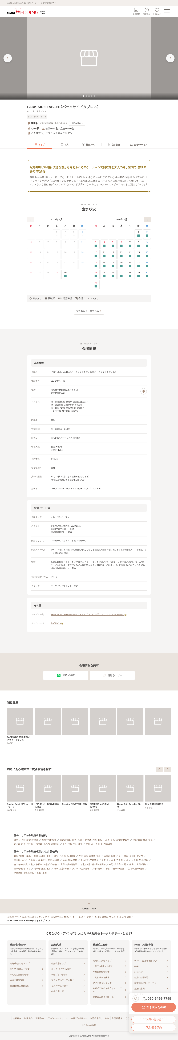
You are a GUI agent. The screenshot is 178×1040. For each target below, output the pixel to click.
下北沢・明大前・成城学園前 (93, 864)
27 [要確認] (121, 274)
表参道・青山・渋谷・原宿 (71, 840)
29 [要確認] (138, 274)
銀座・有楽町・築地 (22, 856)
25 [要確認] (104, 274)
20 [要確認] (121, 264)
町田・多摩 (42, 873)
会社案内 (17, 1018)
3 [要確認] (95, 244)
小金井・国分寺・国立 (114, 868)
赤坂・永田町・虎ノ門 (133, 856)
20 (39, 264)
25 (82, 264)
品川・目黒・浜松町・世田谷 (117, 840)
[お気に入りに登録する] (135, 998)
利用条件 (39, 1018)
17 (73, 254)
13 (39, 254)
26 (31, 274)
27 (39, 274)
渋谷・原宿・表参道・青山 (89, 856)
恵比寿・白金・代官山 (23, 844)
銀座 (16, 840)
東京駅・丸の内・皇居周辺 (47, 844)
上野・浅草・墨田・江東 (72, 844)
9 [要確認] (147, 244)
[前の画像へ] (7, 58)
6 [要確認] (121, 244)
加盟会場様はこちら (99, 1018)
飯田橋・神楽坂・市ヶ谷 (46, 864)
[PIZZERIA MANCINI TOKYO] (158, 793)
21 (48, 264)
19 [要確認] (112, 264)
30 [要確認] (65, 274)
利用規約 (28, 1018)
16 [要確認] (147, 254)
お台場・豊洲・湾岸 (139, 860)
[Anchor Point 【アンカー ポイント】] (75, 793)
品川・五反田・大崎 (119, 860)
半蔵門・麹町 (125, 917)
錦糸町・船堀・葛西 (22, 868)
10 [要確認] (95, 254)
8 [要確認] (138, 244)
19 (31, 264)
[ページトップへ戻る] (89, 906)
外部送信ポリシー (79, 1018)
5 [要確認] (112, 244)
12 (31, 254)
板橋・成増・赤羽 (61, 868)
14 (48, 254)
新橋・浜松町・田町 (42, 856)
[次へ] (147, 219)
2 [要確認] (147, 234)
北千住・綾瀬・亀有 (42, 868)
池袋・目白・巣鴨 (70, 860)
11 (82, 244)
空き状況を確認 (153, 1007)
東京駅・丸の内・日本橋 (24, 860)
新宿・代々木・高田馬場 (64, 856)
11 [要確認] (104, 254)
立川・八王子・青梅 (136, 868)
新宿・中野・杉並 (49, 840)
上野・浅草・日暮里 (68, 864)
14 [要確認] (130, 254)
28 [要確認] (130, 274)
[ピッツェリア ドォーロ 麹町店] (20, 793)
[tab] (83, 96)
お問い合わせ (153, 1019)
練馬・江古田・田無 (137, 864)
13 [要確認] (121, 254)
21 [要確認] (130, 264)
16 (65, 254)
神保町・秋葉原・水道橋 (48, 860)
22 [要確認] (138, 264)
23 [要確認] (147, 264)
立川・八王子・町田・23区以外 (99, 844)
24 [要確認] (95, 274)
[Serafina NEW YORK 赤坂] (130, 792)
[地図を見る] (143, 391)
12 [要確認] (112, 254)
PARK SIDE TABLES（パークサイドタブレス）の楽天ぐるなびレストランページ (89, 614)
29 (56, 274)
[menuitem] (39, 145)
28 (48, 274)
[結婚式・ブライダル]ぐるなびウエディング (27, 917)
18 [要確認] (104, 264)
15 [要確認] (138, 254)
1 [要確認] (138, 234)
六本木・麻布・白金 (112, 856)
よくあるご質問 (89, 1025)
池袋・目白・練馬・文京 (143, 840)
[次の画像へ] (170, 58)
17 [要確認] (95, 264)
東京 (89, 917)
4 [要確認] (104, 244)
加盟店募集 (117, 1018)
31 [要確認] (95, 284)
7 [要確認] (130, 244)
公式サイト (57, 623)
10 (73, 244)
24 (73, 264)
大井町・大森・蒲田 (80, 868)
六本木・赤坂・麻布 (93, 840)
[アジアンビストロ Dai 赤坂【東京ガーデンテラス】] (48, 793)
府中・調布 (97, 868)
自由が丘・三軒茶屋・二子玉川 (94, 860)
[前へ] (30, 219)
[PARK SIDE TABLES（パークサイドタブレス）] (20, 726)
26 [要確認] (112, 274)
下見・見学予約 (154, 1027)
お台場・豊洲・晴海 (30, 840)
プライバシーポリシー (57, 1018)
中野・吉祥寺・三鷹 (117, 864)
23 (65, 264)
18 (82, 254)
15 (56, 254)
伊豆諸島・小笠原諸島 (24, 873)
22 (56, 264)
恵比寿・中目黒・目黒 (23, 864)
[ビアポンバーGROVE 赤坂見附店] (103, 793)
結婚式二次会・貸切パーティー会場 (67, 917)
